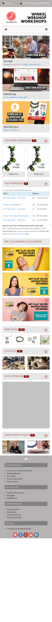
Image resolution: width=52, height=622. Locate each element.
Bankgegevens (14, 473)
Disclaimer (11, 512)
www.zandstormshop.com (15, 97)
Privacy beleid (13, 509)
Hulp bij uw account (16, 493)
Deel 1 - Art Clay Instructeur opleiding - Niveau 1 (24, 216)
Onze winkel (12, 481)
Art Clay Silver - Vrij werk (14, 198)
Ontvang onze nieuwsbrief (19, 529)
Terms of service (14, 515)
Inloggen (11, 495)
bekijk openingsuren (31, 64)
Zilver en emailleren (12, 205)
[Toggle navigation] (45, 29)
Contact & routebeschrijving (19, 470)
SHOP (6, 3)
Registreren (12, 498)
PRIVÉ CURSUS (18, 234)
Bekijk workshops (11, 130)
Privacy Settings (14, 517)
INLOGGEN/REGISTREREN (35, 3)
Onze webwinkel (14, 479)
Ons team (11, 476)
